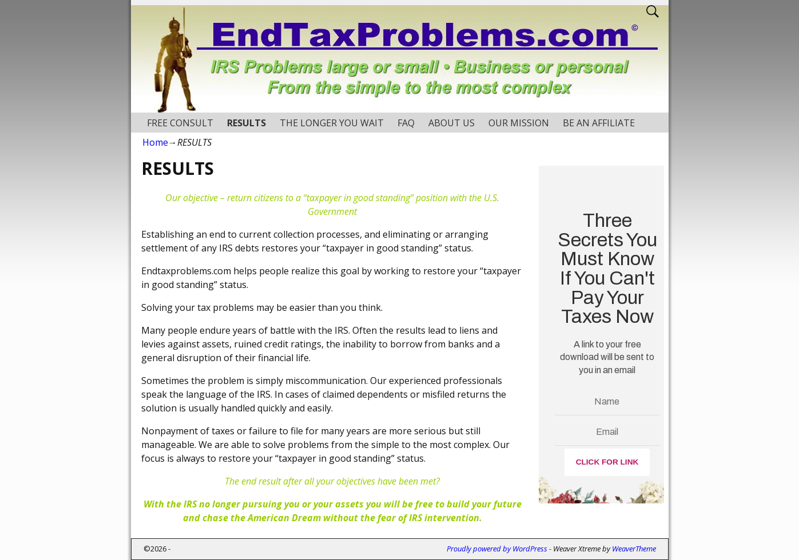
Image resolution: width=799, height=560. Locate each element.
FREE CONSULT (180, 123)
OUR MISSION (518, 123)
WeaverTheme (634, 548)
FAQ (406, 123)
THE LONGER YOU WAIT (332, 123)
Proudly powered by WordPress (497, 548)
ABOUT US (451, 123)
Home (155, 142)
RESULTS (246, 123)
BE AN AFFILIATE (599, 123)
